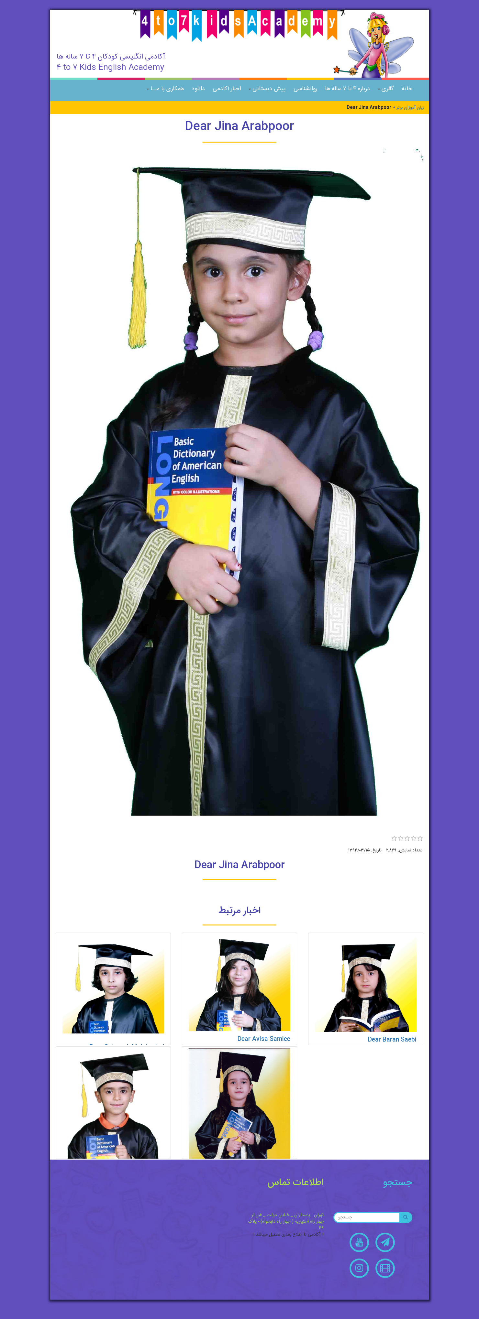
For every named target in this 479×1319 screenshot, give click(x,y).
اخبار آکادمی (227, 89)
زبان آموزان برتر (410, 108)
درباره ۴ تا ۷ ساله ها (347, 89)
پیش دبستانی (267, 89)
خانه (407, 89)
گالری (386, 89)
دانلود (198, 89)
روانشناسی (305, 89)
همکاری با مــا (165, 89)
